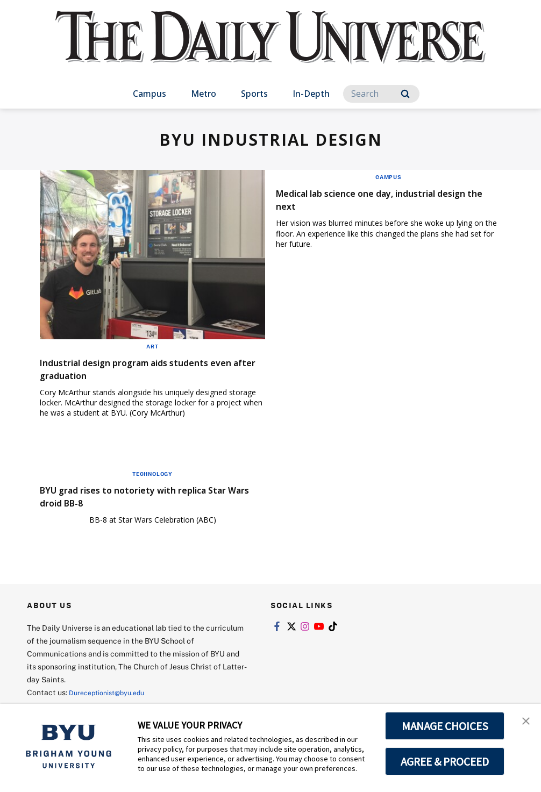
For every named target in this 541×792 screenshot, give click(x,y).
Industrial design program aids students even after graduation (148, 368)
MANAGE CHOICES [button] (445, 725)
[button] (523, 723)
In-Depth (311, 93)
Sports (254, 93)
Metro (203, 93)
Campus (149, 93)
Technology (152, 473)
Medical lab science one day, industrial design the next (379, 199)
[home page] (270, 48)
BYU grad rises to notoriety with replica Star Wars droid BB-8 (146, 496)
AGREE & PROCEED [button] (445, 761)
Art (152, 346)
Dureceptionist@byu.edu (112, 692)
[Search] (381, 93)
